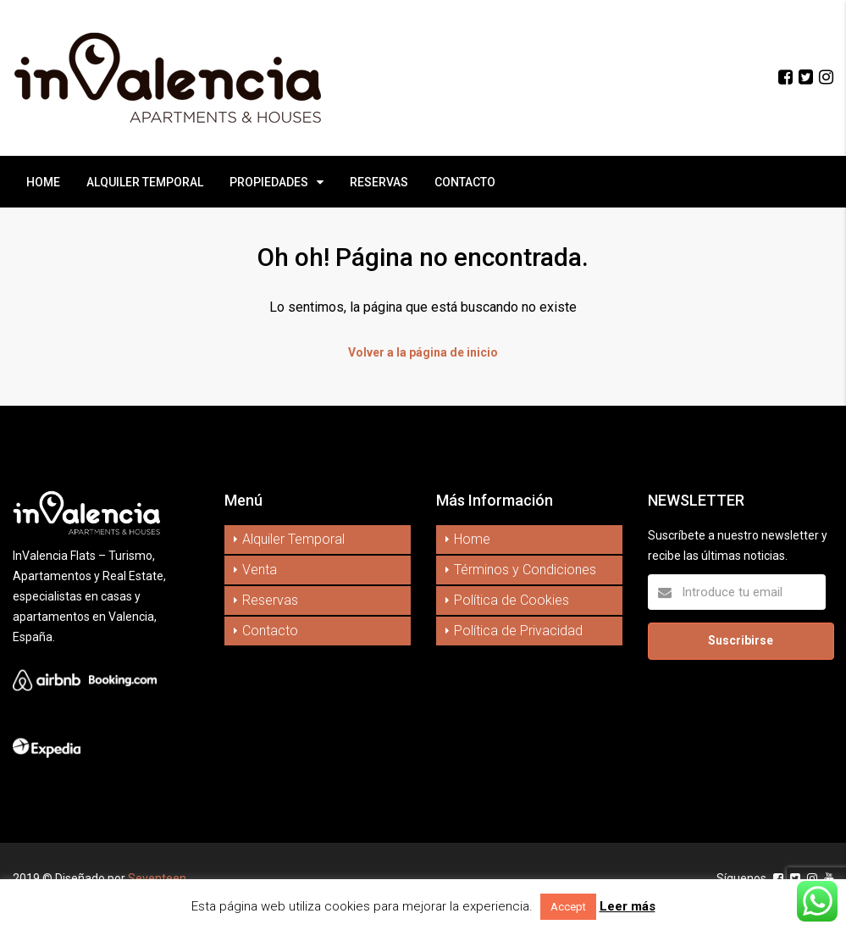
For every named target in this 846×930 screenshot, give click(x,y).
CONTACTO (464, 182)
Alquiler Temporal (293, 539)
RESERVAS (379, 182)
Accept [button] (568, 906)
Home (472, 539)
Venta (259, 570)
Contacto (270, 631)
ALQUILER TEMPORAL (144, 182)
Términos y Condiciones (525, 570)
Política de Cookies (511, 600)
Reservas (270, 600)
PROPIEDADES (268, 182)
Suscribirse (740, 640)
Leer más (627, 906)
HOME (43, 182)
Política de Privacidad (518, 631)
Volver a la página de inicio (423, 352)
